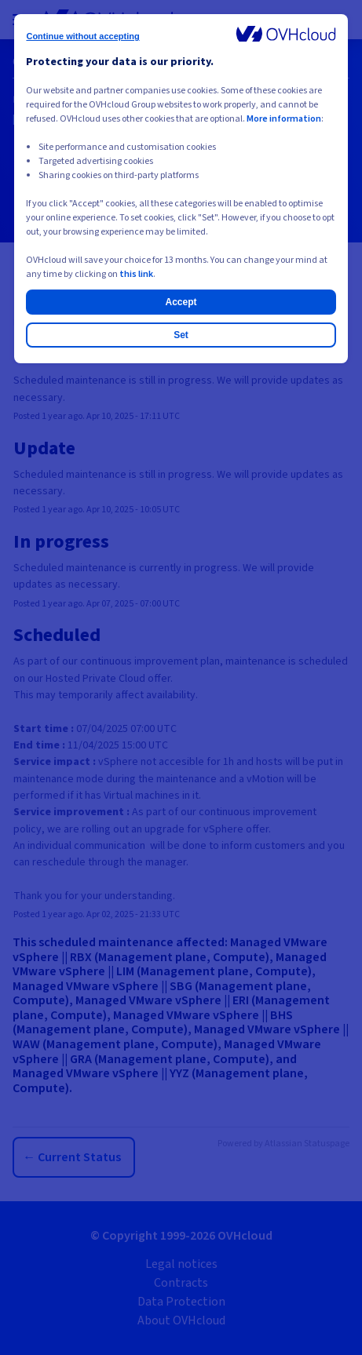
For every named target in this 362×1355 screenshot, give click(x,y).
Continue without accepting (82, 36)
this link (136, 274)
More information (284, 119)
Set (181, 335)
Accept (180, 302)
